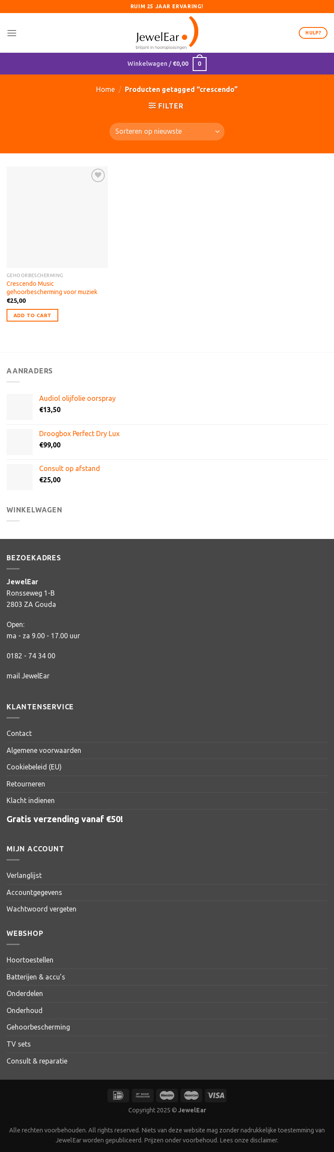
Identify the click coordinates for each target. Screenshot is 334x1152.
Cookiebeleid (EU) (34, 767)
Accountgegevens (34, 892)
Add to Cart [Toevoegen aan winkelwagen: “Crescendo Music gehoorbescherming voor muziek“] (32, 315)
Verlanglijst (24, 875)
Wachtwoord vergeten (42, 909)
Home (105, 89)
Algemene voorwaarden (44, 750)
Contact (19, 733)
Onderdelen (25, 993)
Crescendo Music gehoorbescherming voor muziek (52, 287)
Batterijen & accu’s (36, 977)
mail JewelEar (28, 676)
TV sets (19, 1044)
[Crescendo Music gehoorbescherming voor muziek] (57, 217)
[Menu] (12, 33)
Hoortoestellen (30, 960)
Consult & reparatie (37, 1061)
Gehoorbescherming (38, 1027)
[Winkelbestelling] (167, 131)
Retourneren (26, 784)
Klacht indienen (31, 800)
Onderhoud (25, 1010)
